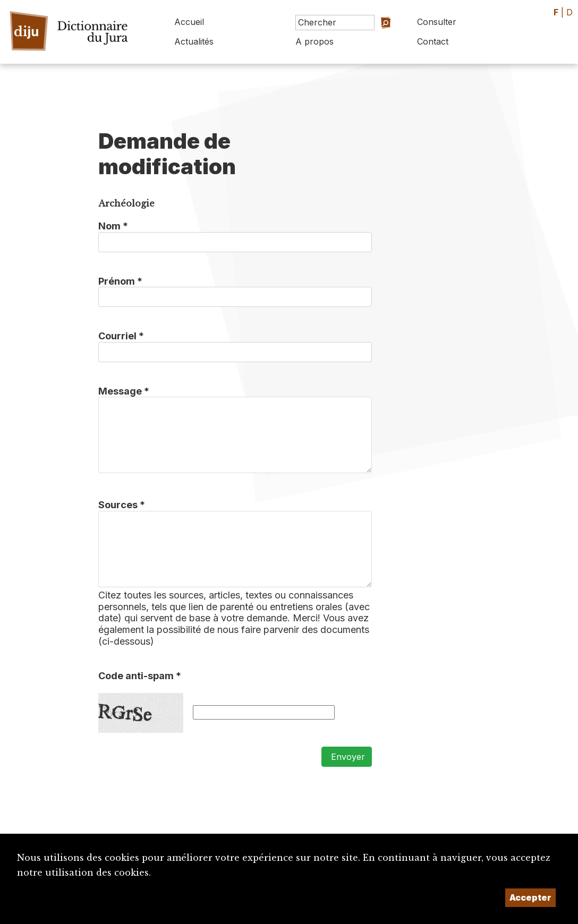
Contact (432, 41)
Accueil (189, 21)
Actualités (194, 41)
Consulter (436, 21)
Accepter (530, 897)
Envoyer (346, 756)
